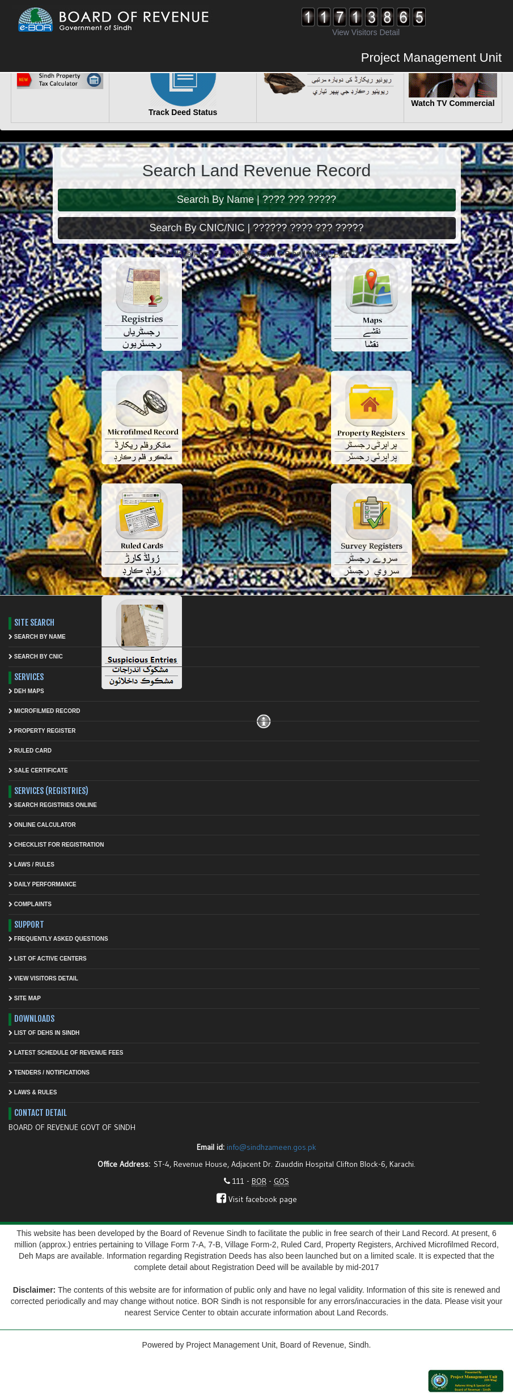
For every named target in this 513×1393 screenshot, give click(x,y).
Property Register (42, 731)
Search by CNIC (36, 656)
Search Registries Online (53, 805)
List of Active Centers (48, 958)
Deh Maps (26, 691)
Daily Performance (43, 884)
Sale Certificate (38, 770)
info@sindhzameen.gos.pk (271, 1147)
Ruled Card (30, 751)
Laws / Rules (31, 864)
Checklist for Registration (56, 845)
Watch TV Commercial (452, 103)
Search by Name (37, 637)
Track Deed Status (183, 112)
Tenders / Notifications (49, 1072)
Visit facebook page (257, 1199)
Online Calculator (42, 825)
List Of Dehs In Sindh (44, 1033)
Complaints (30, 904)
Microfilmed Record (44, 711)
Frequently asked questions (58, 939)
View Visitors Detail (43, 978)
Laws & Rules (33, 1092)
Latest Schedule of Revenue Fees (66, 1053)
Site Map (25, 998)
